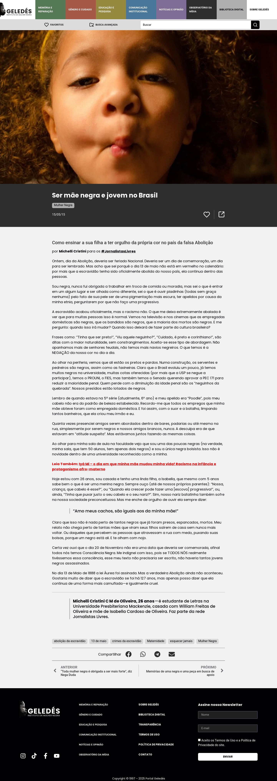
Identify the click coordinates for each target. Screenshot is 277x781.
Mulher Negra (63, 205)
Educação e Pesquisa (106, 9)
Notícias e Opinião (171, 9)
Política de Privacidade (156, 744)
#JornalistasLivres (118, 251)
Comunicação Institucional (138, 9)
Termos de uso (149, 734)
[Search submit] (255, 24)
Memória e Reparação (45, 9)
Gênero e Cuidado (80, 9)
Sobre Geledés (259, 9)
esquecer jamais (181, 641)
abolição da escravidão (69, 641)
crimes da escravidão (126, 641)
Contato (145, 754)
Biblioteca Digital (232, 9)
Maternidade (155, 641)
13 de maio (98, 641)
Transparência (149, 724)
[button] (128, 654)
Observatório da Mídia (200, 9)
